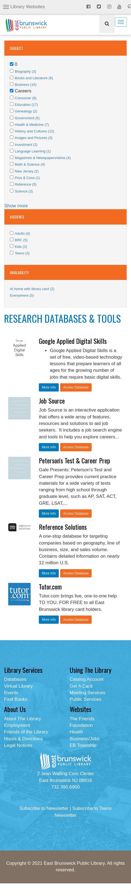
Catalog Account (87, 679)
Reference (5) (25, 184)
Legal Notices (18, 745)
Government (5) (27, 118)
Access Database (76, 387)
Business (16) (25, 85)
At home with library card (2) (32, 289)
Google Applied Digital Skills (73, 341)
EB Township (83, 745)
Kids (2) (21, 247)
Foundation (81, 725)
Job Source (52, 401)
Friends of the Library (26, 732)
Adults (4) (22, 233)
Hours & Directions (23, 738)
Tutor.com (50, 586)
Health (76, 732)
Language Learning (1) (33, 151)
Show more (16, 205)
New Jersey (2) (27, 171)
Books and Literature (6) (34, 78)
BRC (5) (21, 240)
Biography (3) (25, 71)
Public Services (85, 699)
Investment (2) (26, 145)
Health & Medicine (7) (32, 125)
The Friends (82, 718)
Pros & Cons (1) (27, 178)
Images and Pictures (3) (34, 138)
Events (11, 692)
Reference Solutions (63, 527)
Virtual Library (18, 686)
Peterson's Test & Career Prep (74, 460)
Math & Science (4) (30, 164)
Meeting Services (87, 692)
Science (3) (24, 191)
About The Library (22, 718)
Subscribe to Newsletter (44, 808)
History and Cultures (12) (34, 131)
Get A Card (81, 686)
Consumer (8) (25, 98)
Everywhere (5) (22, 295)
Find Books (15, 699)
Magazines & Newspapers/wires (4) (43, 158)
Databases (15, 679)
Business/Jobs (85, 738)
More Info (49, 387)
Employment (17, 725)
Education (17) (26, 105)
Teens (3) (22, 253)
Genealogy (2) (26, 111)
